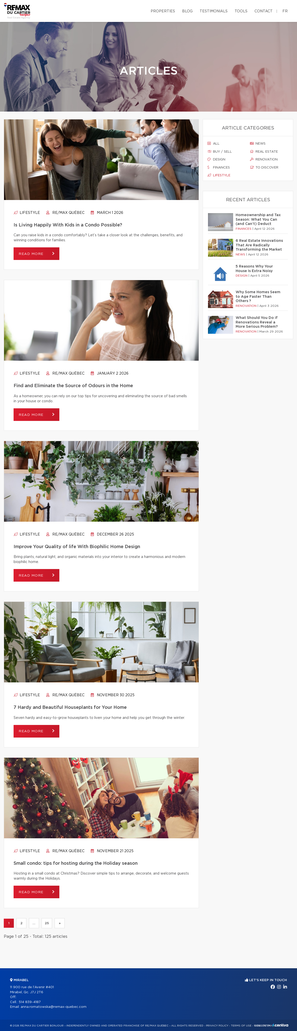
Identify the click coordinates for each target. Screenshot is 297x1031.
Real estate (264, 151)
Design (216, 159)
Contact (263, 11)
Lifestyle (27, 213)
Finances (218, 167)
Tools (241, 11)
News (258, 143)
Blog (187, 11)
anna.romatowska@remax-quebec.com (54, 1007)
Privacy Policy (217, 1025)
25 (47, 923)
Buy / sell (219, 151)
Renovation (264, 159)
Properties (163, 11)
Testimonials (214, 11)
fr (285, 11)
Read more (32, 254)
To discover (264, 167)
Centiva (280, 1025)
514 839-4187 (30, 1002)
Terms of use (241, 1025)
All (213, 143)
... (33, 923)
